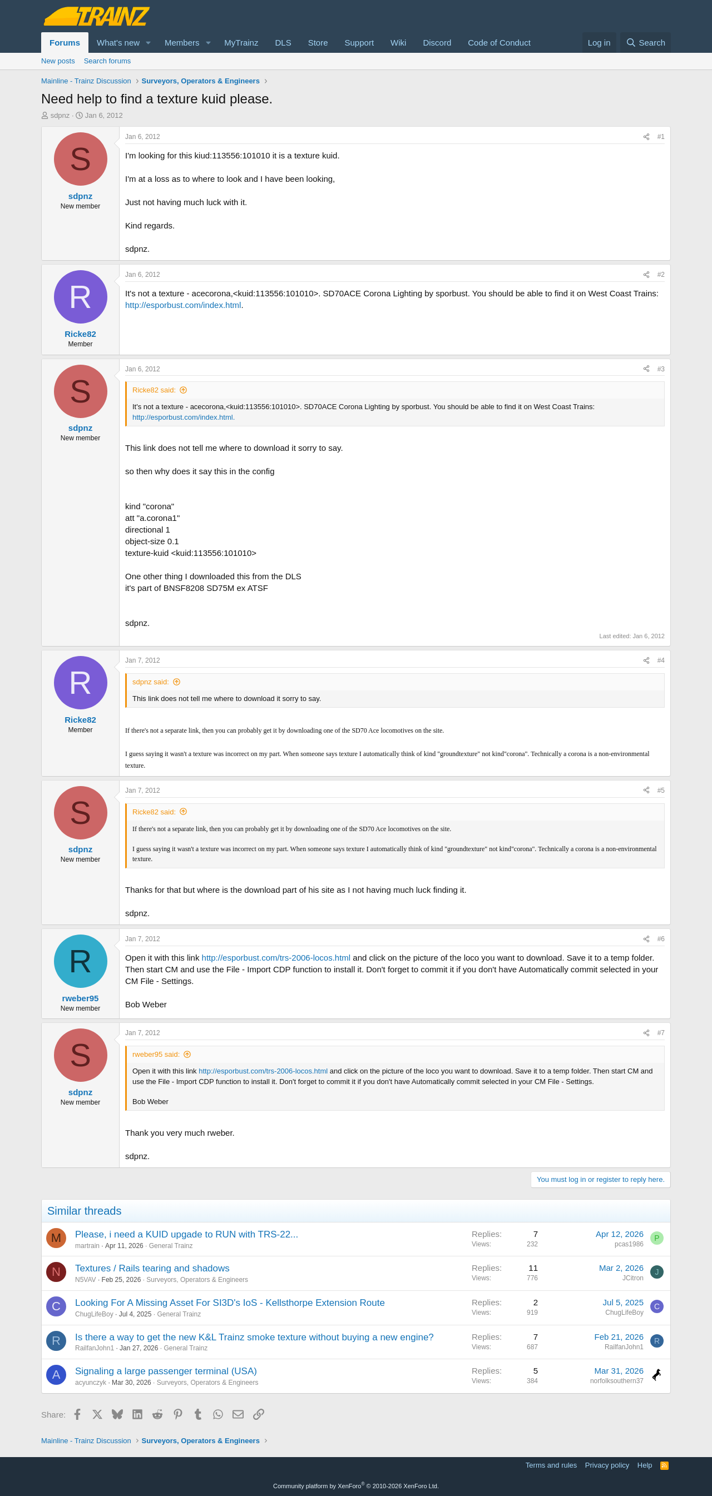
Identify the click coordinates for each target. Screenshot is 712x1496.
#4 (661, 660)
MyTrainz (241, 42)
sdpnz (60, 115)
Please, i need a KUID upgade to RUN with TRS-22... (186, 1234)
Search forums (107, 61)
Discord (437, 42)
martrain (87, 1246)
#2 (661, 275)
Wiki (398, 42)
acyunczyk (90, 1382)
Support (359, 42)
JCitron (633, 1278)
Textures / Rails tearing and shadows (152, 1268)
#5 (661, 790)
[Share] (646, 137)
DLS (283, 42)
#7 (661, 1033)
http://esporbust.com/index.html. (183, 417)
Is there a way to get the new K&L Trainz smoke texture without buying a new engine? (254, 1337)
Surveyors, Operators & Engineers (197, 1280)
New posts (58, 61)
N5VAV (85, 1280)
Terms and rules (551, 1465)
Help (644, 1465)
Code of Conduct (499, 42)
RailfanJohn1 (94, 1348)
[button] (148, 42)
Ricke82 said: (154, 390)
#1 (661, 137)
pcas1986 (629, 1244)
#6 (661, 939)
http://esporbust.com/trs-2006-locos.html (276, 957)
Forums (65, 42)
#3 (661, 369)
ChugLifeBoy (94, 1314)
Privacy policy (607, 1465)
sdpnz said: (150, 682)
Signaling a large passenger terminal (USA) (166, 1371)
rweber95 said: (156, 1054)
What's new (118, 42)
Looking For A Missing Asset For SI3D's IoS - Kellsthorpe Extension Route (230, 1303)
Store (318, 42)
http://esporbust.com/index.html (183, 305)
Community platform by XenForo (356, 1486)
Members (182, 42)
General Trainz (171, 1246)
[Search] (645, 42)
